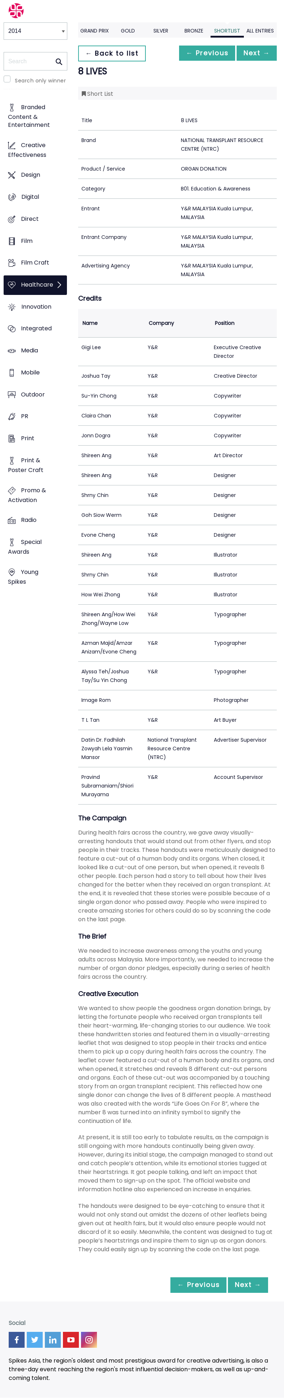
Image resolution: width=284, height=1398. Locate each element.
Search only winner (40, 80)
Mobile (30, 372)
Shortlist (227, 30)
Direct (30, 219)
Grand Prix (94, 30)
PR (24, 416)
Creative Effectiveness (27, 150)
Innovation (36, 307)
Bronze (194, 30)
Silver (160, 30)
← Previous (201, 53)
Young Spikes (23, 577)
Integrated (36, 329)
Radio (29, 520)
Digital (30, 197)
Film (27, 241)
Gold (128, 30)
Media (29, 351)
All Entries (260, 30)
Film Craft (35, 263)
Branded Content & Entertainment (29, 116)
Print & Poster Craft (25, 465)
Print (27, 438)
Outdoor (33, 394)
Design (30, 175)
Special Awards (25, 547)
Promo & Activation (27, 495)
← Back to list (113, 53)
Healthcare (37, 284)
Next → (254, 53)
